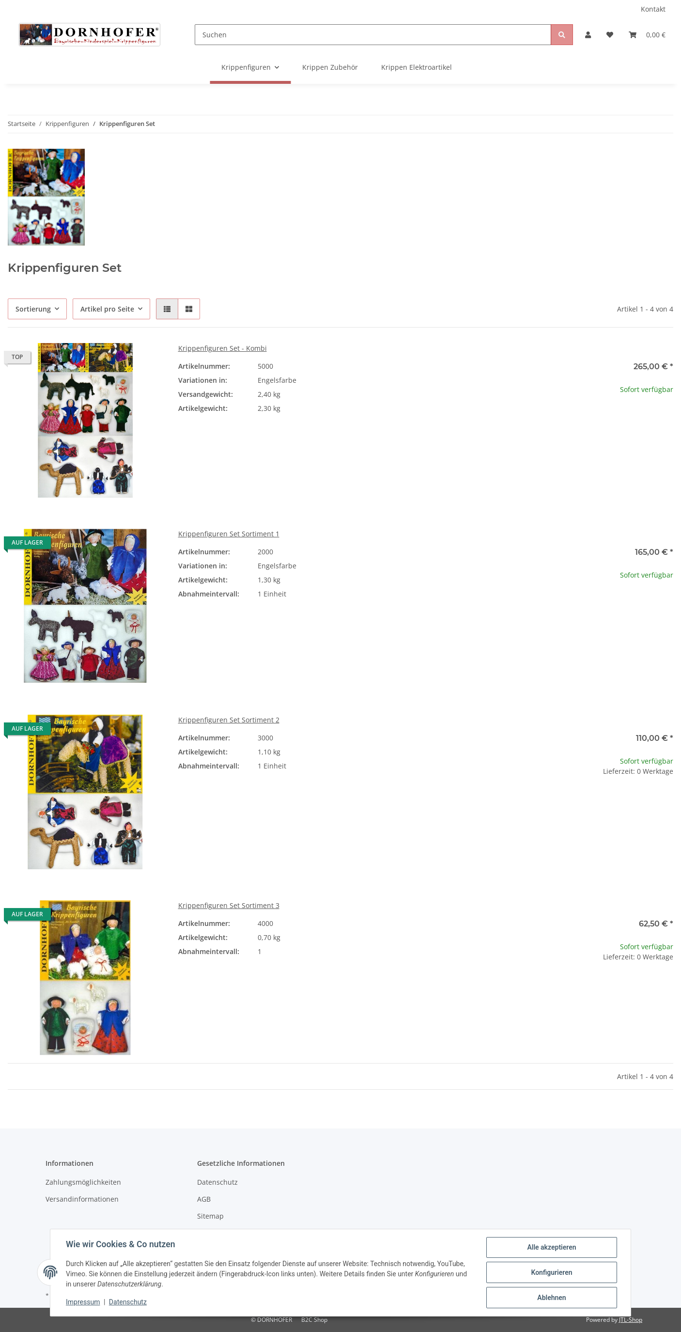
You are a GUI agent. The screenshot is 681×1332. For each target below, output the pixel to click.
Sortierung (33, 308)
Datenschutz (217, 1182)
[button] (588, 34)
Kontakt (653, 9)
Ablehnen (551, 1297)
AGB (204, 1199)
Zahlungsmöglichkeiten (83, 1182)
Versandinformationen (82, 1199)
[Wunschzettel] (610, 34)
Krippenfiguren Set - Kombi (222, 348)
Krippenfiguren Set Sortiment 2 (228, 719)
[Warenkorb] (647, 34)
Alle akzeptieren (551, 1247)
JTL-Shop (630, 1320)
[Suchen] (373, 34)
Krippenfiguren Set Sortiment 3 (228, 905)
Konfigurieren (551, 1272)
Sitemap (210, 1216)
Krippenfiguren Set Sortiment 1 (228, 533)
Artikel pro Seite (107, 308)
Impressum (83, 1302)
